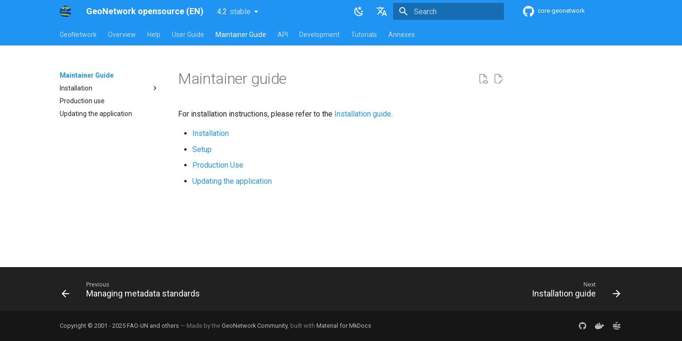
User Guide (188, 34)
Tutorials (364, 34)
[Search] (448, 11)
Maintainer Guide (240, 34)
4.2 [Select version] (234, 11)
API (283, 34)
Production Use (217, 165)
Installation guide (362, 113)
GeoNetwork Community (254, 325)
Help (154, 34)
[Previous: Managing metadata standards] (133, 291)
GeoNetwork (78, 34)
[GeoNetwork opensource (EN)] (65, 11)
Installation (210, 133)
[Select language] (381, 11)
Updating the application (232, 181)
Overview (122, 34)
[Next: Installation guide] (573, 291)
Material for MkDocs (343, 325)
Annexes (401, 34)
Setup (202, 149)
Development (319, 34)
